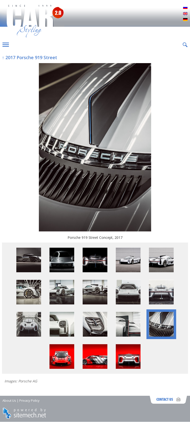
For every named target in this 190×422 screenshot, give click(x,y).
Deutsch (185, 20)
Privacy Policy (29, 400)
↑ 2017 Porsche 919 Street (29, 57)
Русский (185, 8)
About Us (9, 400)
